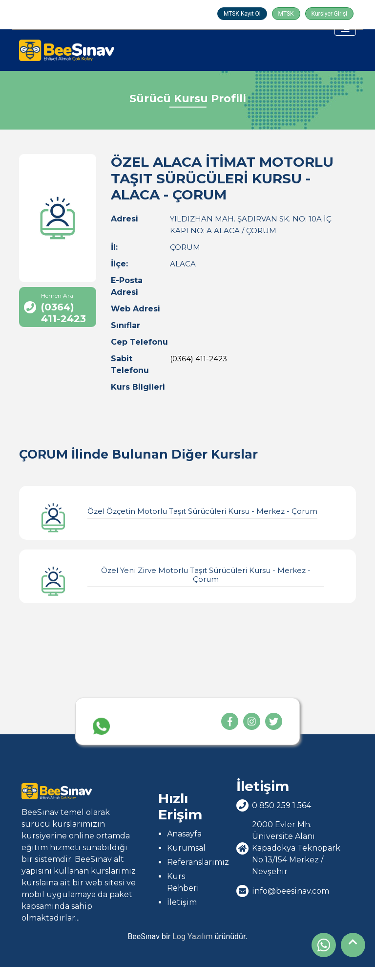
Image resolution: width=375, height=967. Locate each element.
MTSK (286, 13)
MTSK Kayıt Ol (242, 13)
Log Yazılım (192, 936)
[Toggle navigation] (345, 28)
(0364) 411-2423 (198, 358)
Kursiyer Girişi (329, 13)
